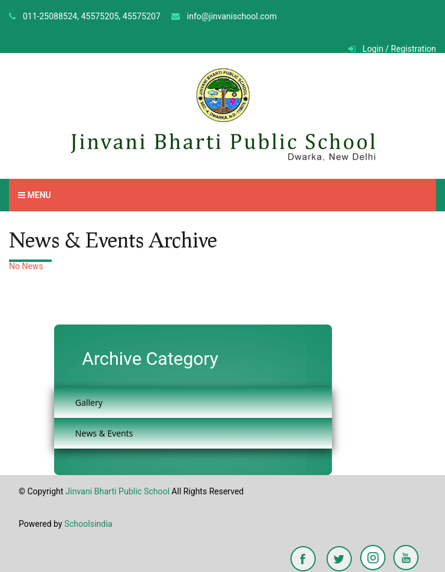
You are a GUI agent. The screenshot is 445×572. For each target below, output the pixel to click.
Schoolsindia (88, 524)
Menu (34, 195)
